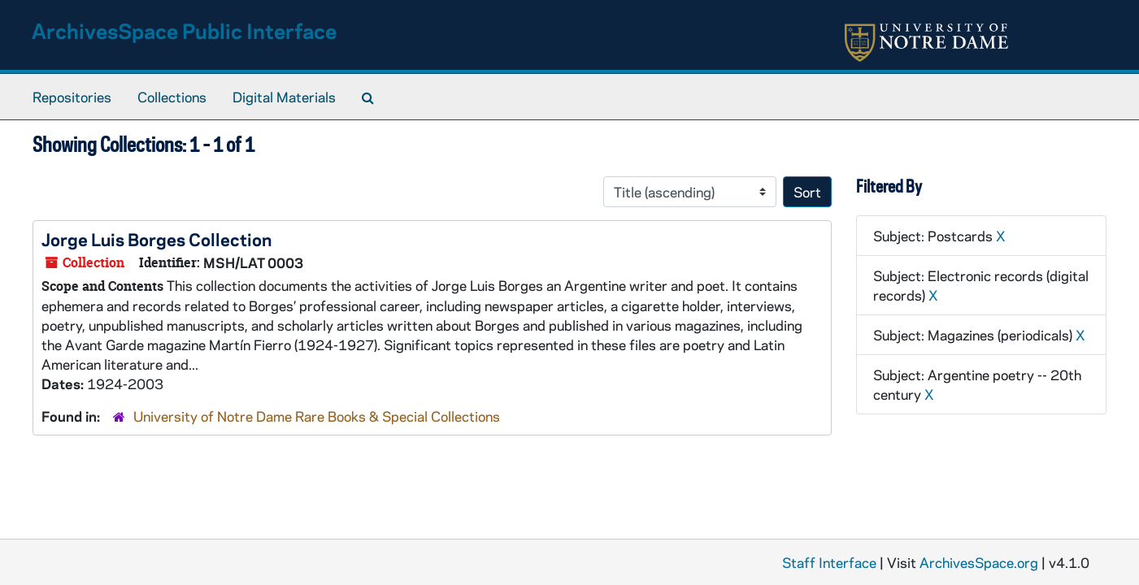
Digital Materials (284, 97)
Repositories (72, 97)
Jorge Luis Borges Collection (156, 239)
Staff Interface (829, 562)
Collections (171, 97)
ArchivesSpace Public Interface (184, 30)
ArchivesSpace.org (978, 562)
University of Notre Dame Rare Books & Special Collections (316, 416)
